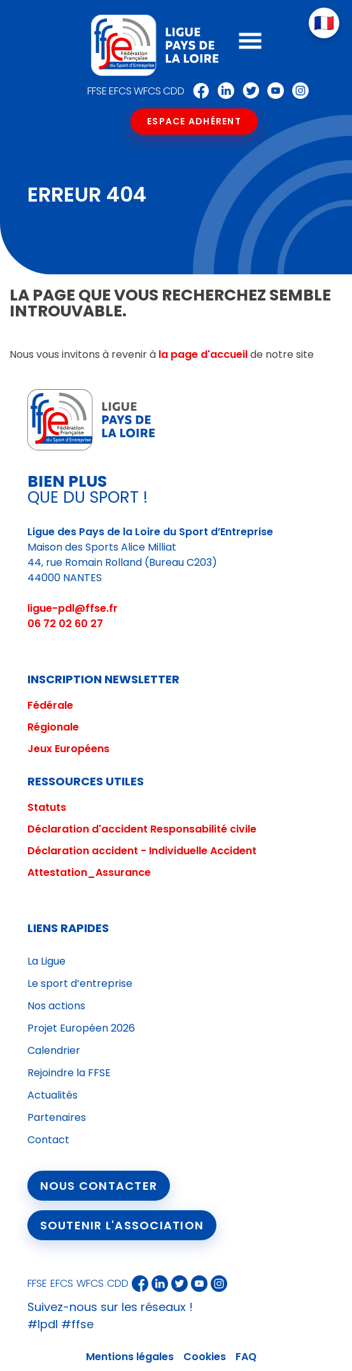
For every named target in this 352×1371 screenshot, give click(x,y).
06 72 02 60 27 (65, 623)
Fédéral (47, 705)
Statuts (46, 807)
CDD (174, 91)
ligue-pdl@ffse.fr (72, 608)
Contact (48, 1139)
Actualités (52, 1095)
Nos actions (56, 1005)
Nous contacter (99, 1186)
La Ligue (46, 961)
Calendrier (53, 1050)
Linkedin (222, 90)
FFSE (97, 91)
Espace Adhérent (194, 121)
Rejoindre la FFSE (69, 1072)
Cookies (204, 1356)
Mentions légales (130, 1356)
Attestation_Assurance (89, 872)
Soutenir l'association (122, 1225)
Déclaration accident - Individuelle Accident (142, 850)
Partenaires (56, 1117)
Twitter (247, 90)
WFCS (147, 91)
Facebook (198, 90)
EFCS (120, 91)
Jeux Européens (68, 748)
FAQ (246, 1356)
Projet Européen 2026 (81, 1028)
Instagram (297, 90)
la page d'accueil (203, 354)
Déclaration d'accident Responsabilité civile (142, 829)
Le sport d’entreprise (79, 983)
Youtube (272, 90)
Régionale (53, 727)
